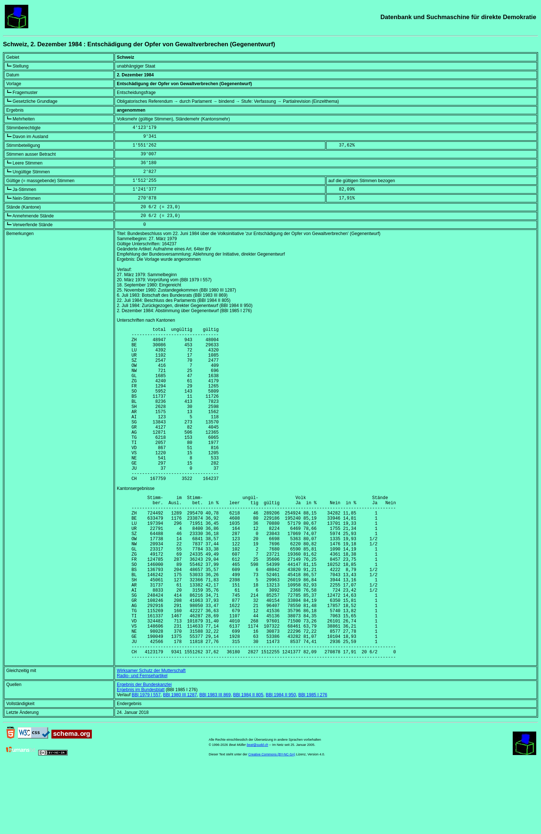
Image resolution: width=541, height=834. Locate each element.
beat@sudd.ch (257, 813)
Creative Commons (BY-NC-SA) (271, 822)
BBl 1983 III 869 (215, 763)
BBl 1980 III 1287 (180, 763)
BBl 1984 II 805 (248, 763)
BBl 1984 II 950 (281, 763)
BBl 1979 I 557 (146, 763)
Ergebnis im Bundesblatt (141, 758)
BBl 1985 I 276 (312, 763)
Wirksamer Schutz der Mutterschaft (151, 738)
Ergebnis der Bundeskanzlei (144, 752)
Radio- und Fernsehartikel (142, 744)
